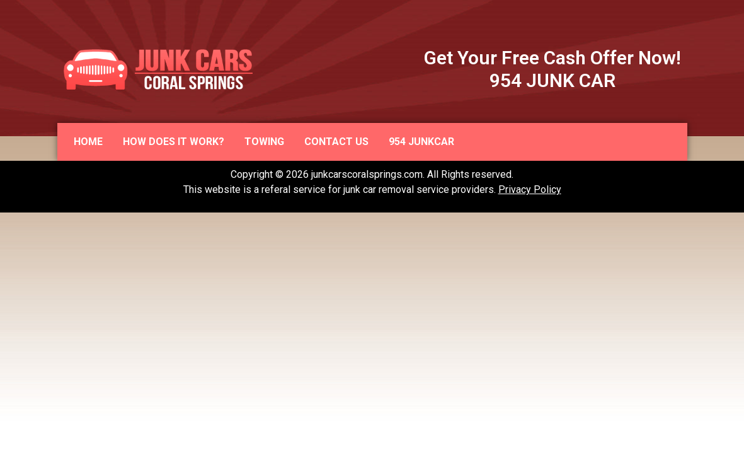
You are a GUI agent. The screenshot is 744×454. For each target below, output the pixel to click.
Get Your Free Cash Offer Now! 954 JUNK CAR (552, 69)
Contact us (336, 142)
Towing (264, 142)
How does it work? (173, 142)
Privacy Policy (529, 189)
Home (88, 142)
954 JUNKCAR (421, 142)
